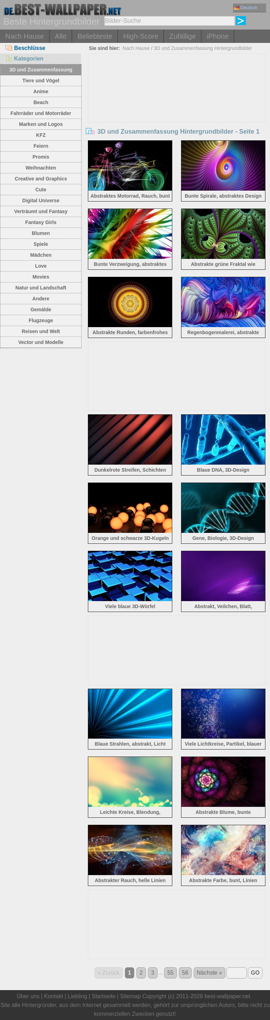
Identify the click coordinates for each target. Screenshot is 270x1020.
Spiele (41, 244)
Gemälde (41, 309)
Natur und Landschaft (40, 288)
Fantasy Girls (41, 222)
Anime (41, 91)
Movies (40, 277)
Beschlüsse (25, 48)
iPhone (218, 36)
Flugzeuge (41, 320)
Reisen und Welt (41, 331)
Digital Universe (40, 200)
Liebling (77, 996)
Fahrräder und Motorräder (41, 113)
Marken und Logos (41, 124)
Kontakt (53, 996)
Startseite (104, 996)
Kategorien (24, 59)
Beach (40, 102)
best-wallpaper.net (227, 996)
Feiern (40, 146)
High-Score (140, 36)
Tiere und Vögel (40, 80)
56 (185, 973)
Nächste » (209, 973)
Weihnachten (41, 168)
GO (255, 973)
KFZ (41, 135)
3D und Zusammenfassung (40, 69)
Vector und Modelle (40, 342)
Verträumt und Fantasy (41, 211)
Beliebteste (94, 36)
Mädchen (41, 255)
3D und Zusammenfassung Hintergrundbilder (203, 48)
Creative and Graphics (41, 178)
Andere (40, 298)
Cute (41, 189)
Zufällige (182, 36)
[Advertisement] (177, 106)
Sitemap (130, 996)
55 (170, 973)
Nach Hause (24, 36)
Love (41, 266)
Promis (40, 157)
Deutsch (245, 7)
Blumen (41, 233)
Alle (60, 36)
